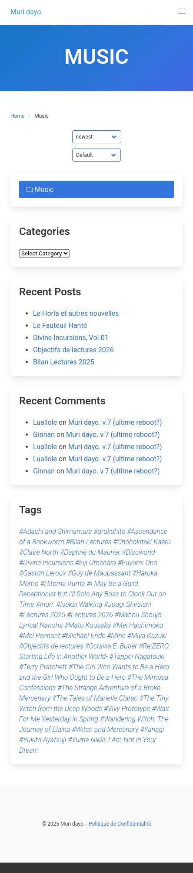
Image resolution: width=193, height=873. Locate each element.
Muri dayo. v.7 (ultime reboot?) (115, 422)
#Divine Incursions (46, 563)
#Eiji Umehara (95, 563)
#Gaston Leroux (42, 573)
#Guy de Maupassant (99, 573)
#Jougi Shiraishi (127, 604)
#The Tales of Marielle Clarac (94, 698)
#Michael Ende (83, 636)
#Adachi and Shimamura (55, 531)
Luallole (45, 422)
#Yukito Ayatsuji (42, 740)
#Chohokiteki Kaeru (142, 542)
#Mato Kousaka (87, 625)
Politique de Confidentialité (120, 824)
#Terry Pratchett (43, 667)
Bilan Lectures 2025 (63, 362)
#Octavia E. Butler (111, 646)
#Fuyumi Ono (137, 563)
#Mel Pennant (39, 636)
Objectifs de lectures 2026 (73, 350)
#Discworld (138, 552)
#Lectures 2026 (90, 615)
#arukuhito (110, 531)
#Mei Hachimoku (138, 625)
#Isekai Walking (79, 604)
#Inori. (45, 604)
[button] (181, 11)
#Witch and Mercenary (105, 729)
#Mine (116, 636)
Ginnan (44, 434)
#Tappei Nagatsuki (137, 656)
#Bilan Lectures (89, 542)
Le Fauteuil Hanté (60, 325)
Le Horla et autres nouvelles (76, 313)
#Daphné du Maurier (90, 552)
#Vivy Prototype (127, 708)
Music (38, 189)
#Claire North (38, 552)
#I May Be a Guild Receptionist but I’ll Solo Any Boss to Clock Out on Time (92, 593)
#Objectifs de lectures (51, 646)
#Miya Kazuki (147, 636)
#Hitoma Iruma (62, 583)
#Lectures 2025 (42, 615)
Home (17, 116)
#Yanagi (152, 729)
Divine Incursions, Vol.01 (71, 338)
